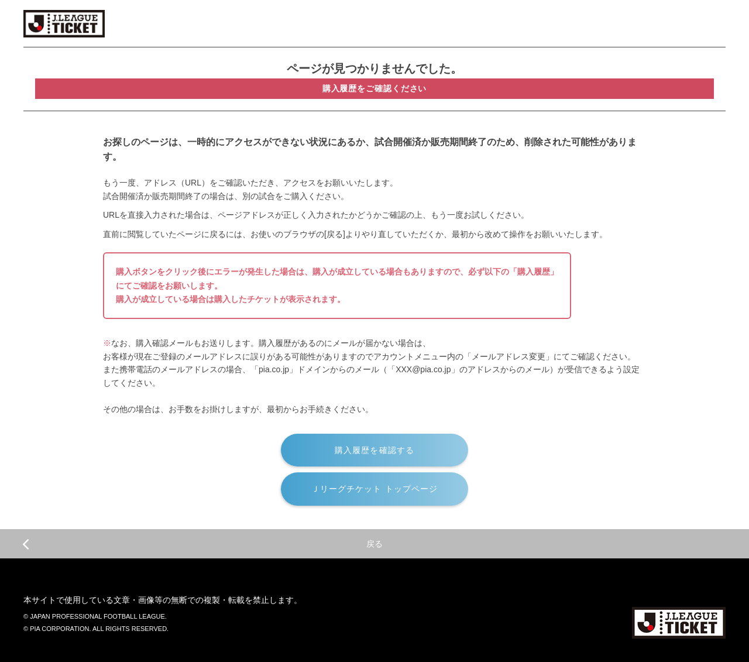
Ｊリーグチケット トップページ (374, 488)
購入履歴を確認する (374, 450)
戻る (202, 543)
